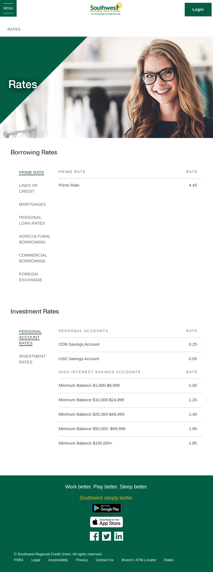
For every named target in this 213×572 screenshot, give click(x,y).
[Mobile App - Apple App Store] (106, 521)
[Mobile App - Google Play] (106, 507)
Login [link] (198, 9)
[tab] (34, 172)
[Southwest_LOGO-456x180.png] (106, 8)
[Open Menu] (8, 8)
